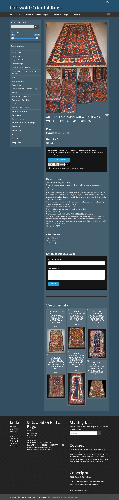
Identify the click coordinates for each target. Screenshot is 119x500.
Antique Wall (16, 143)
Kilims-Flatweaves (18, 81)
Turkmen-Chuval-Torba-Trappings (23, 123)
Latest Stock (29, 15)
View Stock (57, 15)
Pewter (14, 92)
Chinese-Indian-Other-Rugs (21, 67)
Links (11, 434)
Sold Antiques (17, 139)
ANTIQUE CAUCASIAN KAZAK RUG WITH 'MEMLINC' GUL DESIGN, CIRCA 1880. (76, 316)
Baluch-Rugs (16, 56)
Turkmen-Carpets (18, 119)
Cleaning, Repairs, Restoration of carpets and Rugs (25, 72)
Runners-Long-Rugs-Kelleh (21, 100)
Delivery (12, 436)
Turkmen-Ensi (16, 126)
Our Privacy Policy (15, 497)
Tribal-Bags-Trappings (19, 111)
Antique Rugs (31, 497)
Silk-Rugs (15, 104)
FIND (36, 26)
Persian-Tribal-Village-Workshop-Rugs (24, 89)
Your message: (53, 268)
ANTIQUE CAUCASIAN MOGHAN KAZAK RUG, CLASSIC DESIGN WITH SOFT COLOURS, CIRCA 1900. (96, 368)
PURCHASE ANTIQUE (59, 160)
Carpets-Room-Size (18, 60)
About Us (18, 15)
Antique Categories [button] (43, 15)
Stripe (80, 168)
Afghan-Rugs (16, 52)
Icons (13, 77)
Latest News (14, 439)
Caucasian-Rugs (17, 64)
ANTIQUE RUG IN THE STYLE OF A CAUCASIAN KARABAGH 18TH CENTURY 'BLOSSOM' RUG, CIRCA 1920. (56, 317)
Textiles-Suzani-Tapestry (20, 108)
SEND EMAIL (54, 284)
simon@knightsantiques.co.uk (42, 447)
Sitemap (24, 497)
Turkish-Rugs (16, 115)
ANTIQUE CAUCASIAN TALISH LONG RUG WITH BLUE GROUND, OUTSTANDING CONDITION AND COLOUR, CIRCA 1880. (76, 359)
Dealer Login (14, 446)
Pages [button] (67, 15)
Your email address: (55, 259)
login (106, 497)
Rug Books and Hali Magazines (22, 96)
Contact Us (76, 15)
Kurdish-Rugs (16, 85)
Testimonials (14, 441)
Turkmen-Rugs (17, 130)
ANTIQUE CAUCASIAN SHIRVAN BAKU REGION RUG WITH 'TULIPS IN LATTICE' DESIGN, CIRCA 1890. (56, 362)
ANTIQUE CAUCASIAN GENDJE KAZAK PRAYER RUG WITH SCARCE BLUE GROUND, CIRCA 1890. (96, 317)
